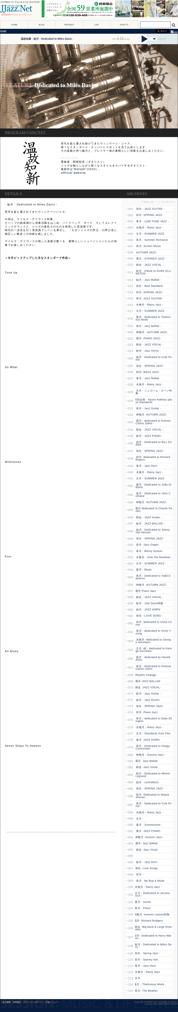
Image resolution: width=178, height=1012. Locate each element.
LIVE (96, 25)
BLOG (41, 25)
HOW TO (124, 25)
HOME (14, 25)
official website (73, 172)
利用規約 (17, 1002)
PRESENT (69, 25)
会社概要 (6, 1002)
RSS (174, 32)
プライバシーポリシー (33, 1002)
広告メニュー (52, 1002)
